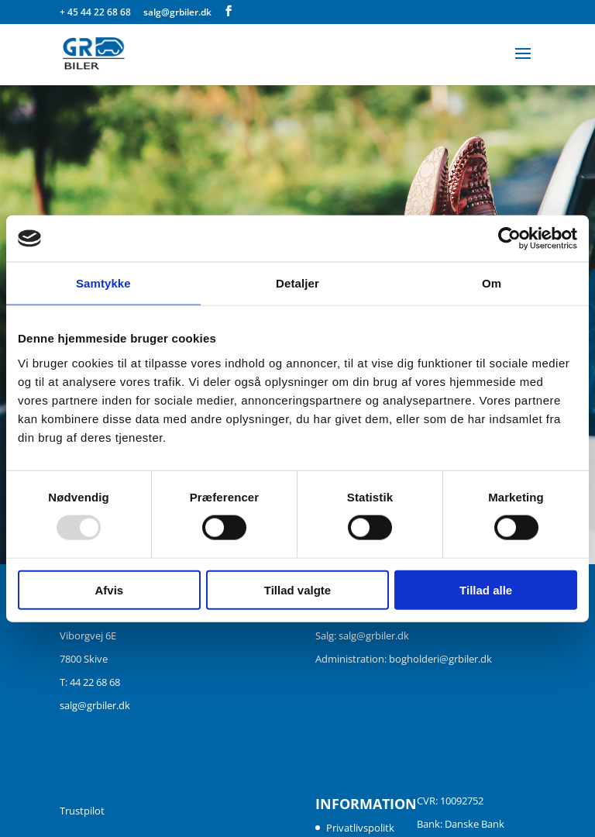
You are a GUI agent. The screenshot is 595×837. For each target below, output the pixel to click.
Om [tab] (491, 283)
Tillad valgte (297, 589)
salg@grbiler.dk (95, 705)
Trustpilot (82, 811)
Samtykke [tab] (103, 283)
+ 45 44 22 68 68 (96, 12)
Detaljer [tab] (297, 283)
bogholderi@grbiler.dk (440, 659)
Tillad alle (485, 589)
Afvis (109, 589)
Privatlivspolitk (360, 828)
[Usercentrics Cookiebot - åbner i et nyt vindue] (509, 238)
